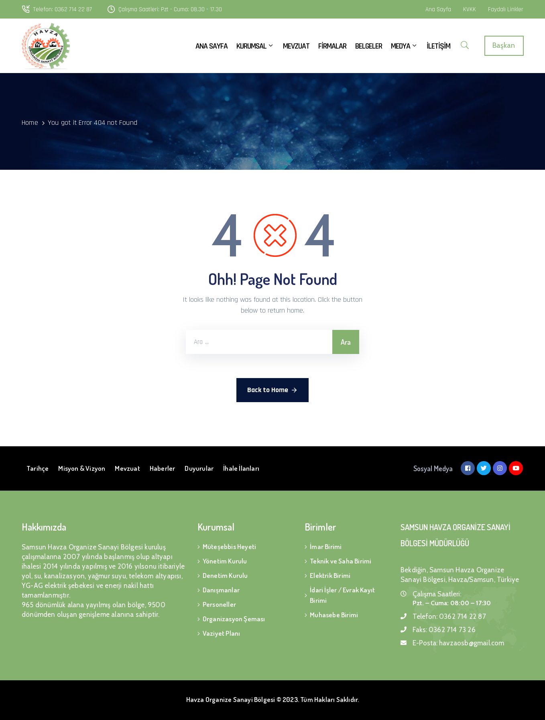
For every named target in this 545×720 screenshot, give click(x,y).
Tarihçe (37, 468)
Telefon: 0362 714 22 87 (62, 9)
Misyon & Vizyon (81, 468)
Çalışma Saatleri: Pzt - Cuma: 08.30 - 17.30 (170, 9)
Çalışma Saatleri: (437, 594)
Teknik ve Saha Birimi (340, 561)
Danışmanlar (221, 590)
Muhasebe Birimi (334, 614)
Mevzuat (127, 468)
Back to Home (272, 390)
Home (30, 122)
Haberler (162, 468)
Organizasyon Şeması (234, 618)
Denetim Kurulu (225, 575)
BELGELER (368, 46)
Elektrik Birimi (330, 575)
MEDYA (404, 46)
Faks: (444, 630)
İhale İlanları (241, 468)
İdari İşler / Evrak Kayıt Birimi (342, 595)
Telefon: (449, 616)
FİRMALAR (332, 46)
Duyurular (199, 468)
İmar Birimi (326, 546)
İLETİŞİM (438, 46)
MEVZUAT (296, 46)
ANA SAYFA (211, 46)
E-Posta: (458, 643)
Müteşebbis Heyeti (229, 546)
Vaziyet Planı (221, 633)
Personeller (219, 604)
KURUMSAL (255, 46)
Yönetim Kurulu (225, 561)
